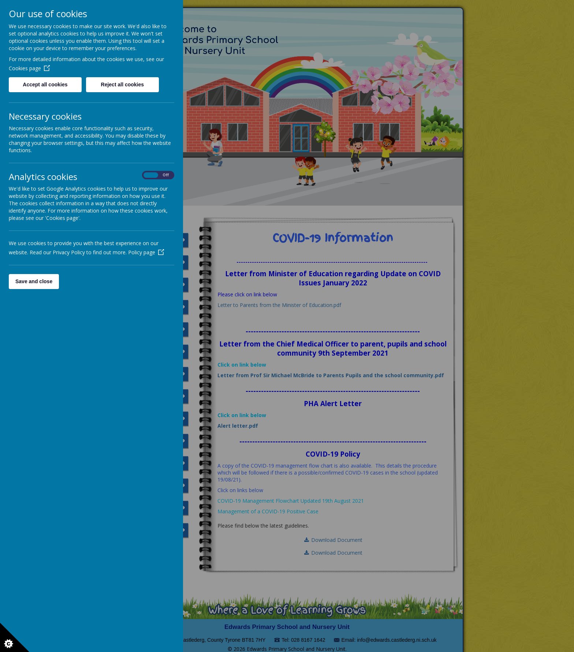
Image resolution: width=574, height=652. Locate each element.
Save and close (33, 281)
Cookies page (29, 68)
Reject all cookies (122, 84)
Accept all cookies (45, 84)
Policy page (146, 252)
